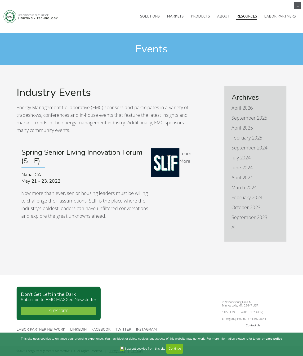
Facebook (101, 330)
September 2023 (249, 217)
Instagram (146, 330)
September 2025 (249, 118)
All (234, 227)
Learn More (185, 157)
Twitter (123, 330)
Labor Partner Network (41, 330)
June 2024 (242, 167)
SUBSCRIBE (58, 311)
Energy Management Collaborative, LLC (33, 17)
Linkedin (78, 330)
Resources (246, 16)
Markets (175, 16)
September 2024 (249, 147)
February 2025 (247, 138)
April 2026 (242, 108)
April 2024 (242, 177)
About (223, 16)
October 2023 (246, 207)
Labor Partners (280, 16)
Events (151, 49)
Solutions (150, 16)
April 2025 (242, 128)
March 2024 (244, 187)
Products (200, 16)
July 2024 (241, 157)
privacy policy (272, 338)
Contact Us (253, 325)
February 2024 (247, 197)
